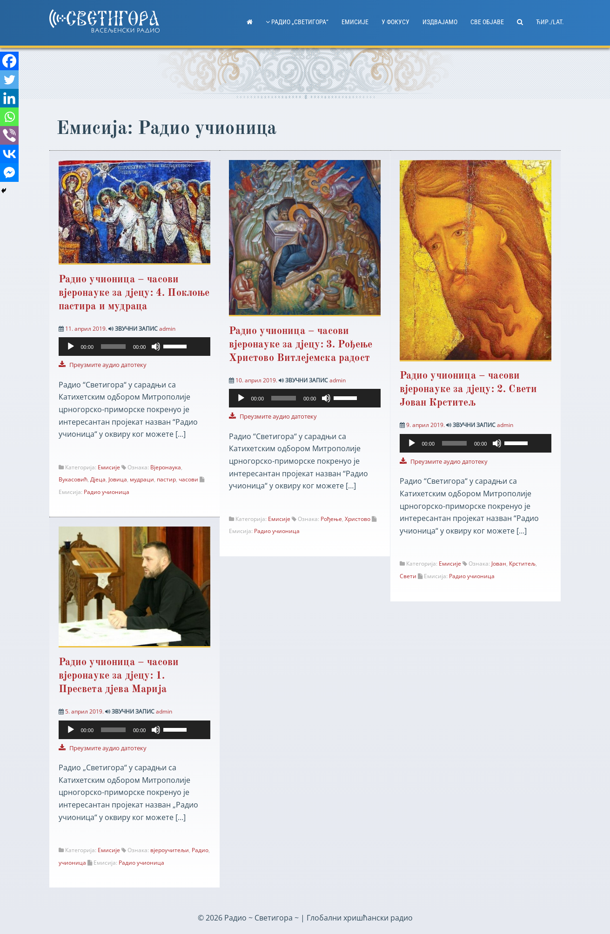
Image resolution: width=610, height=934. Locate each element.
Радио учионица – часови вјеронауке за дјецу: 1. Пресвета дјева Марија (119, 676)
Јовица (117, 479)
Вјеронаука (165, 467)
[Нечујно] (156, 346)
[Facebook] (9, 61)
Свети (408, 576)
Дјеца (98, 479)
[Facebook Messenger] (9, 172)
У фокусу (395, 22)
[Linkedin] (9, 98)
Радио (200, 850)
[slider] (113, 346)
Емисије (355, 22)
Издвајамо (439, 22)
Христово (357, 519)
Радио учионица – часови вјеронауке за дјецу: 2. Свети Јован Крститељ (468, 389)
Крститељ (522, 563)
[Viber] (9, 135)
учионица (72, 863)
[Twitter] (9, 79)
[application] (135, 352)
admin (167, 329)
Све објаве (487, 22)
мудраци (142, 479)
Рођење (331, 519)
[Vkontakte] (9, 154)
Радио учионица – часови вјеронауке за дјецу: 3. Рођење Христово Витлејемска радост (301, 344)
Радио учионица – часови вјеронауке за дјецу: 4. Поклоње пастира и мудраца (134, 293)
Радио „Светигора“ (297, 22)
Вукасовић (73, 479)
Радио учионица (106, 492)
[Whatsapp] (9, 116)
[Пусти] (70, 346)
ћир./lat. (550, 22)
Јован (498, 563)
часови (188, 479)
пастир (166, 479)
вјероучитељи (169, 850)
